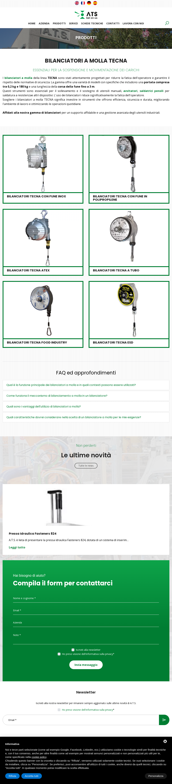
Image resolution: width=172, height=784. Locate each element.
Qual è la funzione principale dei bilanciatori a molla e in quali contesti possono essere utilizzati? (71, 385)
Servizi (73, 23)
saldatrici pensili (151, 91)
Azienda (44, 23)
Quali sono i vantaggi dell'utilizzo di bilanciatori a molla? (43, 407)
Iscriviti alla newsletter (88, 649)
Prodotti (59, 23)
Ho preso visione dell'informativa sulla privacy (87, 654)
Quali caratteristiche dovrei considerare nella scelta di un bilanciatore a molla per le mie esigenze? (73, 417)
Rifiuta (137, 775)
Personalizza (16, 775)
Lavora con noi (133, 23)
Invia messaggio (86, 664)
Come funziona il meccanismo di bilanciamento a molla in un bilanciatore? (56, 396)
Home (31, 23)
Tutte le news (86, 465)
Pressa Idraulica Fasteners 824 (33, 533)
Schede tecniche (92, 23)
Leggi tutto (17, 547)
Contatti (112, 23)
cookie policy (39, 757)
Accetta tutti (156, 775)
